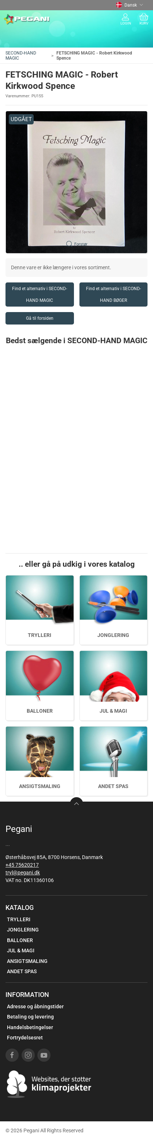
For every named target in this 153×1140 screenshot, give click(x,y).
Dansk (129, 5)
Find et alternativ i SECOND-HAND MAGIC (39, 294)
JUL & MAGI (113, 711)
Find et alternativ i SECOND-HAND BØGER (113, 294)
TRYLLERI (39, 635)
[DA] (27, 19)
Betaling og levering (30, 1017)
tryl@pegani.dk (22, 872)
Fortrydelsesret (25, 1037)
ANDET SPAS (113, 786)
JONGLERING (113, 635)
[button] (76, 182)
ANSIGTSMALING (39, 786)
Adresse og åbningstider (35, 1006)
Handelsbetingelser (30, 1027)
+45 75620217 (22, 865)
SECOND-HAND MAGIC (20, 55)
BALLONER (40, 711)
